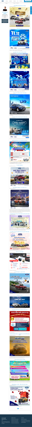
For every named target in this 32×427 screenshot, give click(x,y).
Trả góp (31, 10)
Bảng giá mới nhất (5, 19)
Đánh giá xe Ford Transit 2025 (14, 420)
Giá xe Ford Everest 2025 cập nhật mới (25, 420)
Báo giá (31, 7)
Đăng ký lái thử (5, 22)
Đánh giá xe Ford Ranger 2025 (14, 421)
